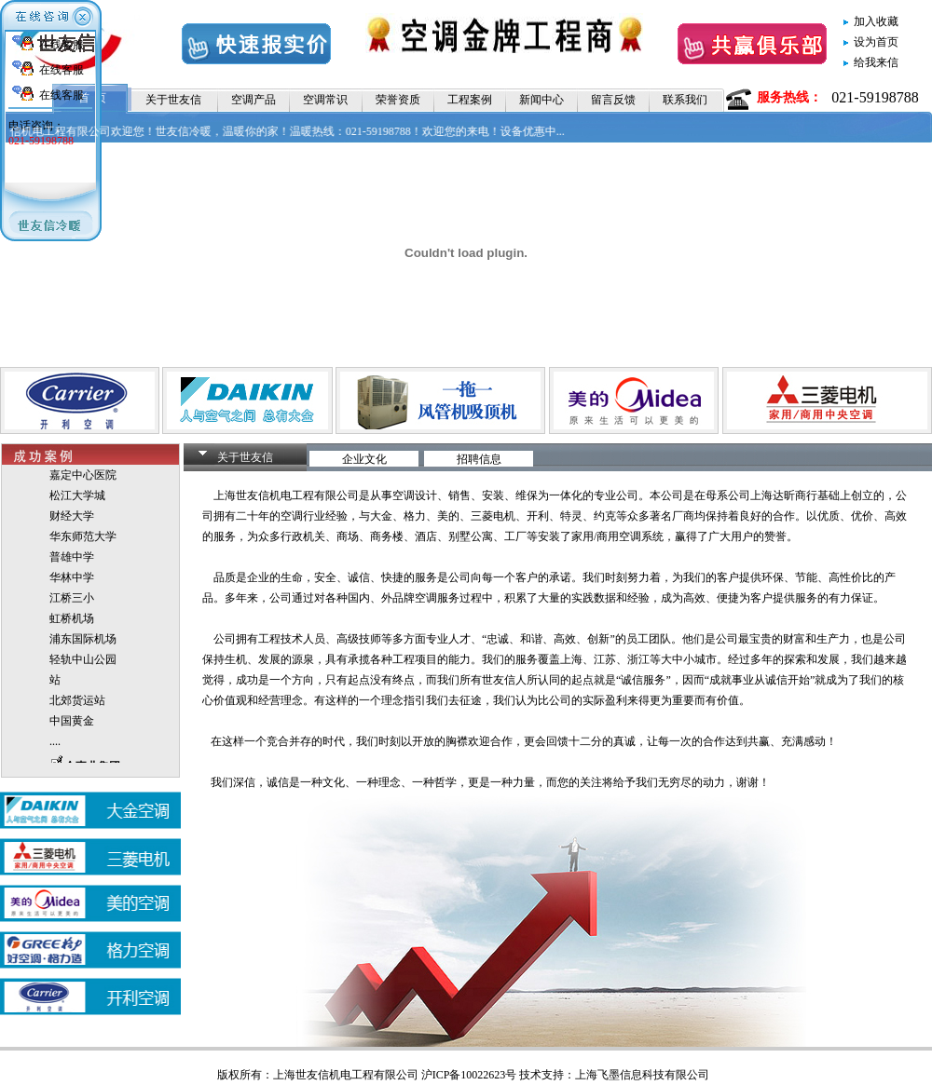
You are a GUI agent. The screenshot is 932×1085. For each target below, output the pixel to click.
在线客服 (61, 44)
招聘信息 (479, 459)
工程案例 (469, 99)
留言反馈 (613, 99)
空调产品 (253, 99)
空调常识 (325, 99)
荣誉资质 (398, 99)
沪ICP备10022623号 (469, 1074)
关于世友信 (173, 99)
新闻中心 (541, 99)
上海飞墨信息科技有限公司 (642, 1074)
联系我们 (685, 99)
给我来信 (876, 62)
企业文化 (364, 459)
